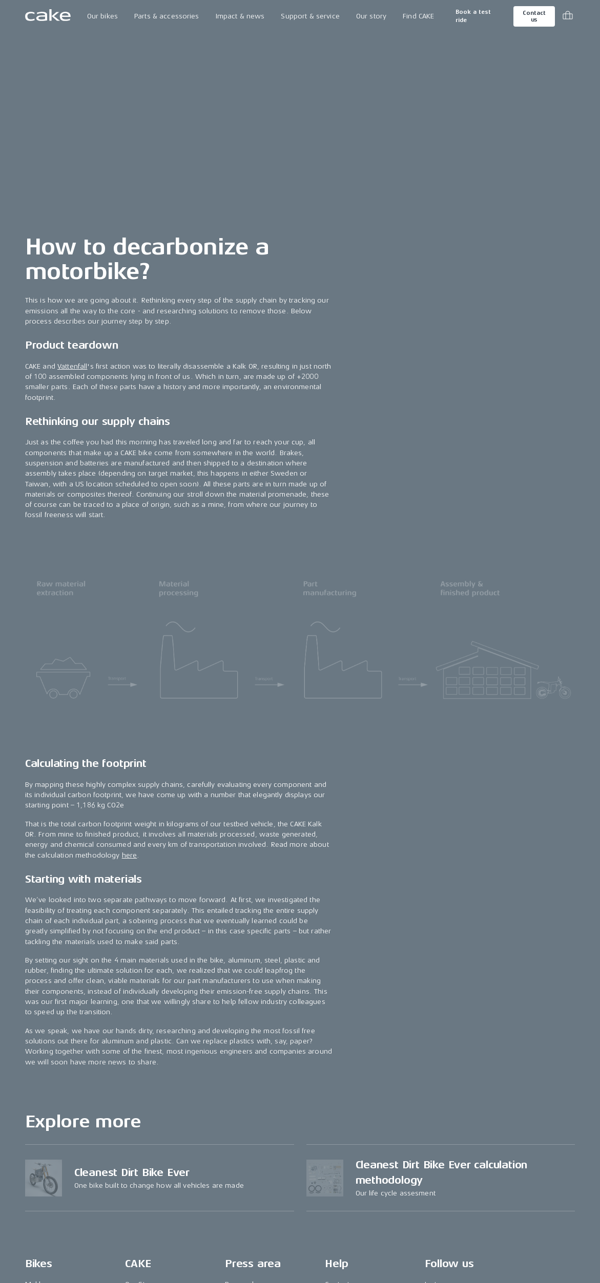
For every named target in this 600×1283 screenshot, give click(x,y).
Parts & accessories (166, 16)
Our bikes (102, 16)
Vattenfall (72, 366)
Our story (371, 16)
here (129, 855)
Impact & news (240, 16)
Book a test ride (473, 16)
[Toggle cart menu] (567, 16)
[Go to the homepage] (48, 16)
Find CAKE (418, 16)
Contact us (534, 16)
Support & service (310, 16)
